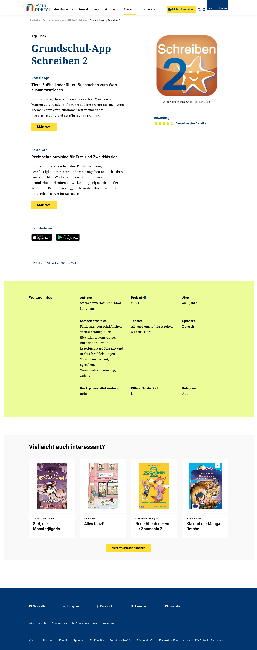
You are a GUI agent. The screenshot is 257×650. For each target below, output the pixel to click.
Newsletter (38, 606)
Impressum (109, 623)
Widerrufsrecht (38, 623)
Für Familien (97, 640)
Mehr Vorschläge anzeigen (128, 548)
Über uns (48, 640)
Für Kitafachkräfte (121, 640)
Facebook (104, 606)
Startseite (35, 20)
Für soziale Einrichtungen (174, 640)
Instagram (71, 606)
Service (46, 20)
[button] (44, 127)
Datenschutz (59, 623)
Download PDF (56, 263)
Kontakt (64, 640)
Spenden (79, 640)
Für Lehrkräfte (145, 640)
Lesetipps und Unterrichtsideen (70, 20)
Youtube (172, 606)
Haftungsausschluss (85, 623)
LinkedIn (138, 606)
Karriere (33, 640)
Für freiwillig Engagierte (209, 640)
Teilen (38, 263)
